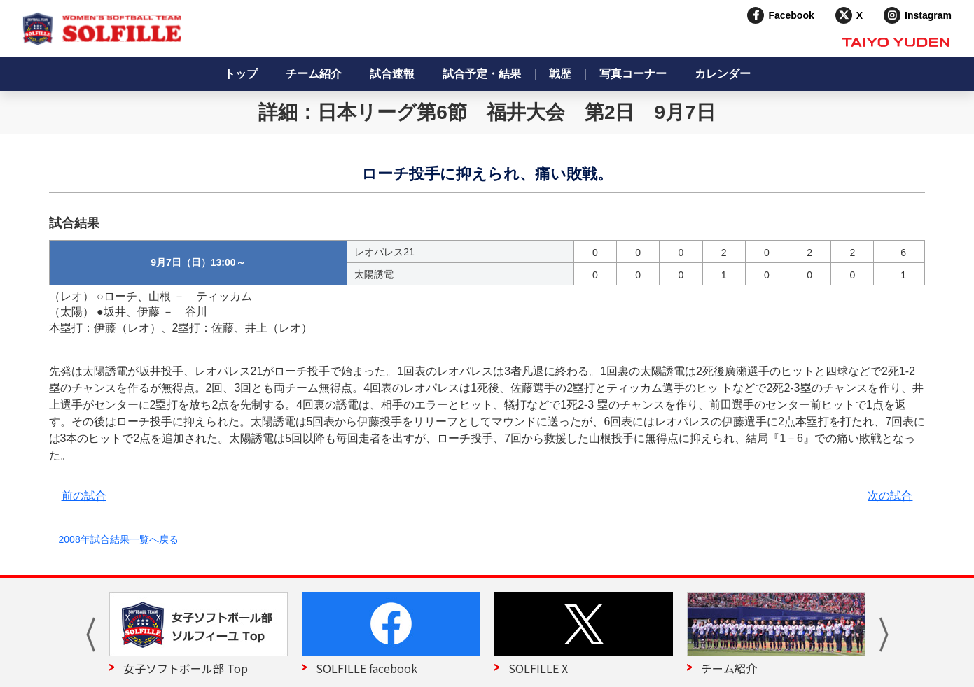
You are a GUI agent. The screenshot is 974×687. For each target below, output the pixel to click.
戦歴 (560, 74)
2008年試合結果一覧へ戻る (119, 539)
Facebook (791, 15)
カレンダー (723, 74)
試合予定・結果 (482, 74)
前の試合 (84, 496)
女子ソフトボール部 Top (185, 668)
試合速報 (392, 74)
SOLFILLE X (538, 668)
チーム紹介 (314, 74)
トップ (241, 74)
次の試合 (890, 496)
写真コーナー (633, 74)
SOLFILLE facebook (366, 668)
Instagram (928, 15)
